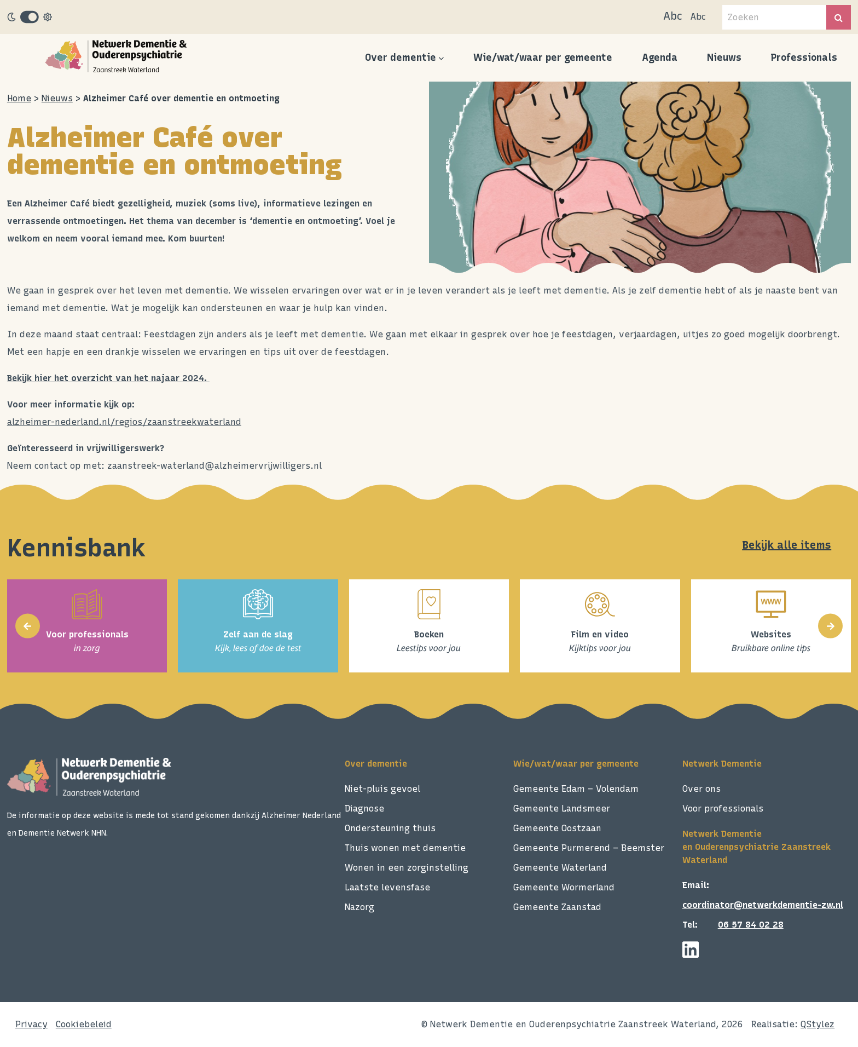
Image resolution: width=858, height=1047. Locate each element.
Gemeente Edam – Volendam (576, 789)
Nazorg (359, 907)
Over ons (701, 789)
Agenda (659, 57)
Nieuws (724, 57)
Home (19, 98)
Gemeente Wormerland (563, 887)
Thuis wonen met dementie (405, 848)
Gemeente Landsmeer (561, 808)
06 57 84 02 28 (751, 924)
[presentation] (27, 626)
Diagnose (364, 808)
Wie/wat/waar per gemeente (542, 57)
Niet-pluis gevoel (382, 789)
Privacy (31, 1024)
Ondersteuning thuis (390, 828)
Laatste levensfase (387, 887)
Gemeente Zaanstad (557, 907)
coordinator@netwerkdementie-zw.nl (762, 905)
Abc (672, 15)
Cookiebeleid (84, 1024)
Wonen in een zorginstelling (406, 867)
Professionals (804, 57)
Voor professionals (722, 808)
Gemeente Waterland (560, 867)
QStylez (817, 1024)
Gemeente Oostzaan (557, 828)
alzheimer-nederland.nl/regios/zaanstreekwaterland (124, 422)
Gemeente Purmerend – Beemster (588, 848)
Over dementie (400, 57)
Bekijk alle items (786, 544)
